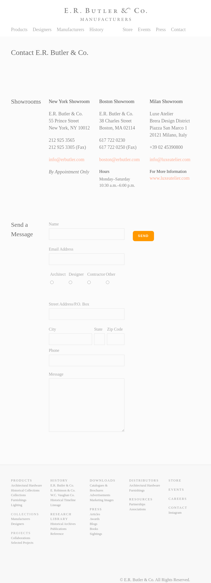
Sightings (96, 534)
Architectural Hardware (26, 485)
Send (143, 236)
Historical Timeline (63, 500)
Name (54, 224)
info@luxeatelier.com (170, 159)
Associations (137, 509)
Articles (95, 514)
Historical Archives (63, 524)
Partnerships (137, 504)
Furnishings (18, 500)
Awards (95, 519)
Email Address (61, 249)
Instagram (175, 512)
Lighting (16, 505)
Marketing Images (101, 500)
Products (19, 29)
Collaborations (20, 538)
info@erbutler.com (66, 159)
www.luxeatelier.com (170, 178)
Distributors (144, 480)
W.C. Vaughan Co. (62, 495)
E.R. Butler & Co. (62, 485)
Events (144, 29)
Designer (71, 274)
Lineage (55, 505)
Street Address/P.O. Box (69, 304)
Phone (54, 350)
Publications (58, 529)
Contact (178, 29)
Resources (141, 499)
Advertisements (100, 495)
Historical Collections (25, 490)
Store (128, 29)
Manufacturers (70, 29)
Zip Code (115, 329)
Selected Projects (22, 543)
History (96, 29)
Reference (57, 534)
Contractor (89, 274)
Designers (42, 29)
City (52, 329)
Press (161, 29)
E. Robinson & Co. (62, 490)
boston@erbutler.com (119, 159)
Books (94, 529)
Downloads (102, 480)
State (98, 329)
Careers (178, 499)
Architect (52, 274)
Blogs (93, 524)
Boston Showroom (116, 101)
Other (108, 274)
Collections (18, 495)
